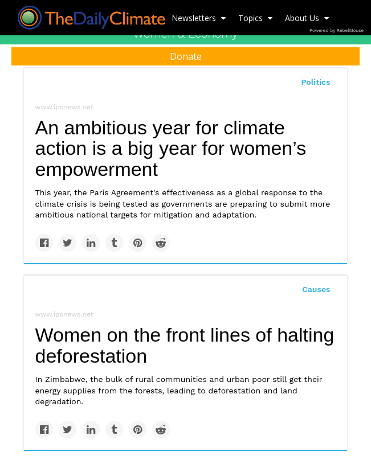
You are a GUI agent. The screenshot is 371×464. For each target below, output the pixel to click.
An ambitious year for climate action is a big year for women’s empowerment (171, 148)
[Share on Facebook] (44, 243)
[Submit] (355, 94)
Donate (186, 56)
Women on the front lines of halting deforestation (185, 345)
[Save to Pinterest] (137, 243)
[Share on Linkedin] (91, 243)
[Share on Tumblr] (114, 243)
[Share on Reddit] (161, 243)
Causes (316, 289)
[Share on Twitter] (67, 243)
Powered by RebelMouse (336, 30)
